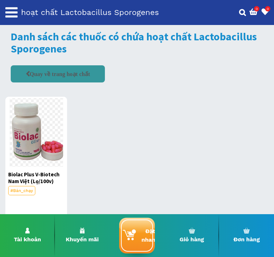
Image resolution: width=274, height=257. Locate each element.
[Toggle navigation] (11, 12)
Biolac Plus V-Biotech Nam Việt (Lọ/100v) (34, 178)
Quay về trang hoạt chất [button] (60, 74)
